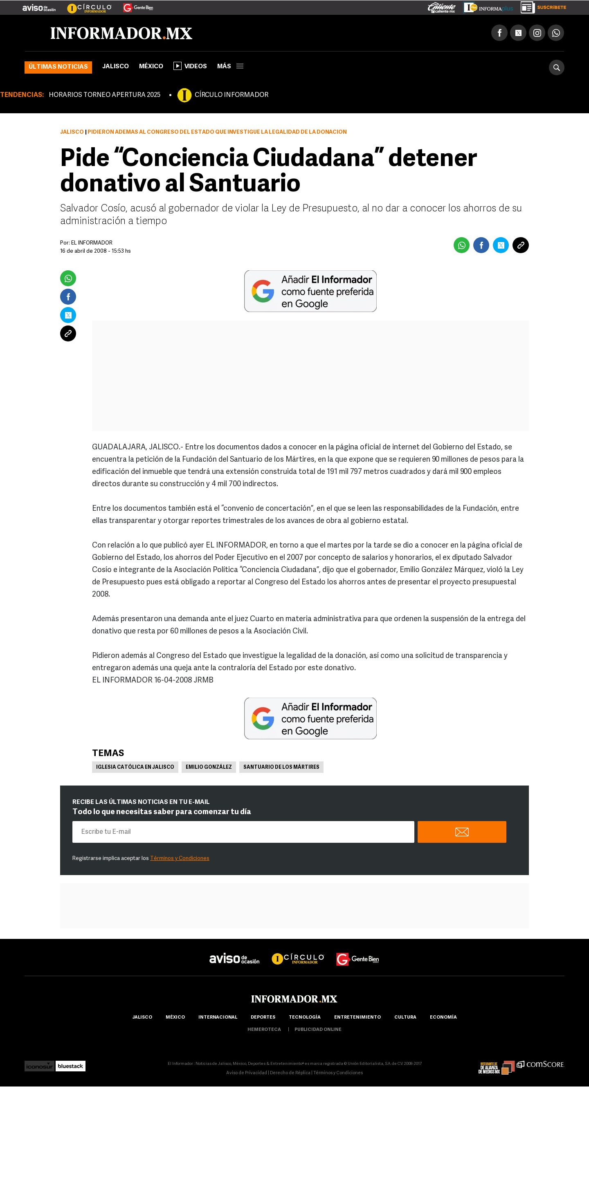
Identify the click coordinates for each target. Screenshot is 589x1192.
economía (443, 1017)
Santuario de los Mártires (281, 767)
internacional (217, 1017)
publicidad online (318, 1030)
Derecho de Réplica (290, 1073)
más (230, 67)
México (151, 67)
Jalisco (115, 67)
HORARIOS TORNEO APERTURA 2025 (104, 95)
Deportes (263, 1017)
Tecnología (305, 1017)
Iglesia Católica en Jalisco (135, 767)
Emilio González (209, 767)
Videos (190, 66)
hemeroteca (264, 1030)
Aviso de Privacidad (246, 1073)
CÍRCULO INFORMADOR (231, 95)
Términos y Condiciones (179, 858)
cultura (405, 1017)
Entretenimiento (357, 1017)
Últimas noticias (58, 67)
